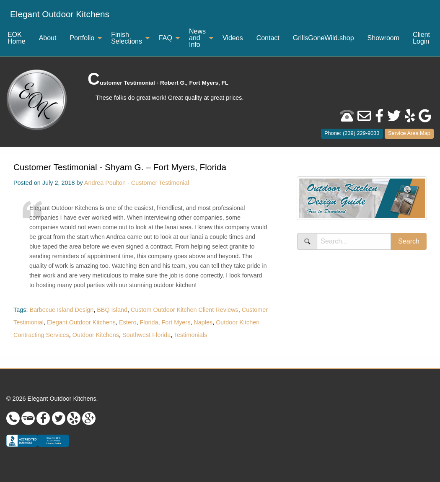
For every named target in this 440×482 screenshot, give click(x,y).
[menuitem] (59, 14)
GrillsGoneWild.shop (323, 37)
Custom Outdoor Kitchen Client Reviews (184, 309)
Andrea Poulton (105, 182)
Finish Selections (126, 38)
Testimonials (190, 335)
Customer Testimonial (160, 182)
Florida (149, 322)
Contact (268, 37)
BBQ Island (112, 309)
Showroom (383, 37)
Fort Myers (176, 322)
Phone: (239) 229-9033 (352, 133)
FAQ (165, 37)
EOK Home (17, 38)
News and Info (197, 38)
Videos (233, 37)
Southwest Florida (146, 335)
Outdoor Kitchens (95, 335)
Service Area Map (409, 133)
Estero (128, 322)
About (48, 37)
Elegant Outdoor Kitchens (59, 14)
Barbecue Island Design (61, 309)
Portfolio (82, 37)
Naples (203, 322)
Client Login (421, 38)
